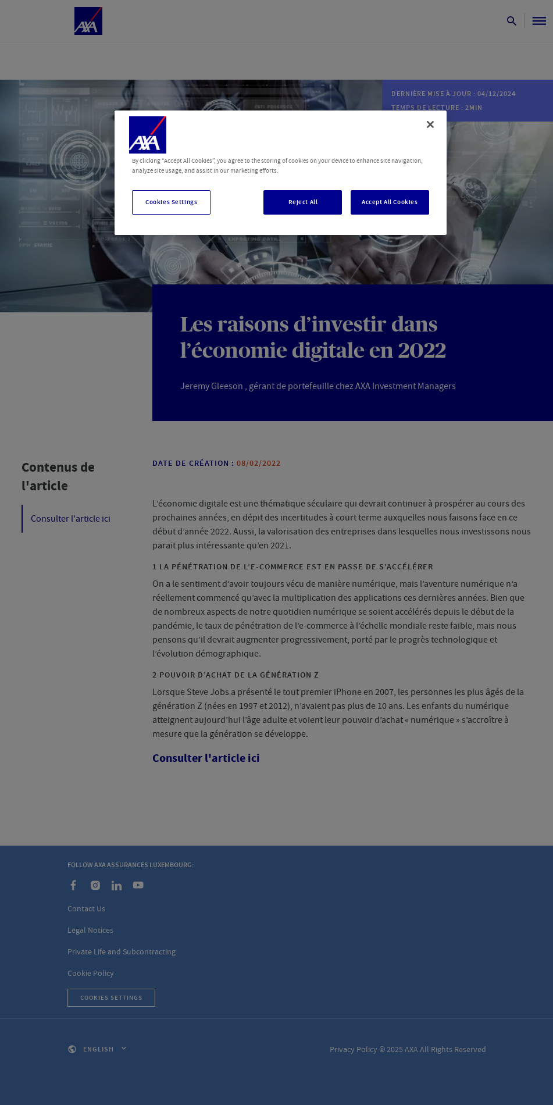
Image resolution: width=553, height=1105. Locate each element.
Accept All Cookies (390, 202)
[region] (281, 172)
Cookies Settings (171, 202)
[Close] (430, 124)
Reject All (303, 202)
